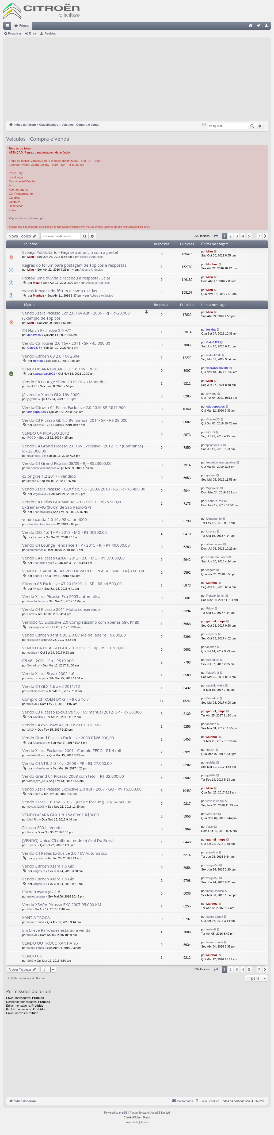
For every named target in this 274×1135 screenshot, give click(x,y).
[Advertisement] (137, 80)
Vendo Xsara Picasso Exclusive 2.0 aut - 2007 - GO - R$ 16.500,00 (82, 789)
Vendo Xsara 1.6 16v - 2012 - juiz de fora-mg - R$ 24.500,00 (76, 801)
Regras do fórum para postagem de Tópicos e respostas (74, 265)
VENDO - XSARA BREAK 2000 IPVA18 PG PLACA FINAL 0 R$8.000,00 (84, 570)
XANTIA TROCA (36, 917)
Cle (29, 909)
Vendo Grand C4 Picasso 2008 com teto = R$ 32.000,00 (73, 776)
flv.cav (37, 588)
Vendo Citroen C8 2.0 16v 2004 (50, 356)
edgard (37, 575)
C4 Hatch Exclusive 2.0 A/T (46, 330)
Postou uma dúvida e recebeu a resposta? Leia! (66, 278)
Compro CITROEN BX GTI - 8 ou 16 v (55, 699)
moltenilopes (41, 768)
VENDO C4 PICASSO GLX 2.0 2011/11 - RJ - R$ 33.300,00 (73, 647)
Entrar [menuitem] (260, 27)
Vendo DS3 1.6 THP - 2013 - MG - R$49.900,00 (64, 532)
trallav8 (32, 703)
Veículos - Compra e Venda (37, 138)
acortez (32, 652)
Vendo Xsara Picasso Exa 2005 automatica (61, 596)
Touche (32, 845)
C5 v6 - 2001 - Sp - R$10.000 (48, 660)
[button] (216, 236)
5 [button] (249, 236)
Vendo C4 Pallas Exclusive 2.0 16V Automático (64, 853)
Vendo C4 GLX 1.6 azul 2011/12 (51, 686)
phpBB (123, 1112)
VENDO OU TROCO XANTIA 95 (50, 943)
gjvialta (210, 762)
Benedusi (33, 665)
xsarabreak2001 (44, 373)
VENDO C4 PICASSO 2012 (45, 433)
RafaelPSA (213, 355)
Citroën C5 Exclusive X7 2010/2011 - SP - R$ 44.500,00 (72, 583)
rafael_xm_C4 (36, 781)
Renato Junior (36, 601)
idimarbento (35, 524)
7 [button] (259, 236)
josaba (211, 329)
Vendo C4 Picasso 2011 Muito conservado (61, 609)
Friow (31, 614)
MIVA (30, 729)
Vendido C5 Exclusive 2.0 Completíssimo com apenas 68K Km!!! (80, 622)
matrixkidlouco (36, 755)
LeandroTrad (41, 511)
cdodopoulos (36, 411)
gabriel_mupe (216, 621)
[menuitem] (251, 26)
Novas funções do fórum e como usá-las (59, 290)
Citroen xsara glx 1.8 (41, 891)
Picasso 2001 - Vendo (42, 827)
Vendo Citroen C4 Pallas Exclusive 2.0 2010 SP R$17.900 (73, 407)
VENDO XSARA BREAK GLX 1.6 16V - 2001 (60, 368)
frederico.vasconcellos (41, 468)
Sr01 (30, 960)
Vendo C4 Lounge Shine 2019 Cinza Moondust (65, 381)
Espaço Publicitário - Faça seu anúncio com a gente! (70, 252)
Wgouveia (39, 494)
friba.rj (210, 749)
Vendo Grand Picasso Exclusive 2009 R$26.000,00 (68, 737)
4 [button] (243, 236)
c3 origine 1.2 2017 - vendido (49, 476)
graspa (31, 480)
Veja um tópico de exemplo (26, 218)
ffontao (38, 360)
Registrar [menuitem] (268, 27)
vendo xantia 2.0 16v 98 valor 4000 (54, 519)
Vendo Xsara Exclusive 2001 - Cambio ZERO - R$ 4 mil (71, 750)
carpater (32, 639)
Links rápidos (8, 27)
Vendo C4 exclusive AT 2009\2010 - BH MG (61, 724)
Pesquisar (14, 33)
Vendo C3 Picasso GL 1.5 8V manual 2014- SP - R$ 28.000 (74, 420)
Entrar (33, 33)
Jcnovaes (34, 334)
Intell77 (32, 386)
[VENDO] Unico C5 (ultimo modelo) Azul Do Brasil (68, 840)
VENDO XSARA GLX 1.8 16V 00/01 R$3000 (60, 814)
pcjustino (38, 858)
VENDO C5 (32, 955)
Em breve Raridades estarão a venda (56, 930)
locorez (37, 537)
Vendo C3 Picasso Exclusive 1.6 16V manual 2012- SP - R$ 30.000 (82, 712)
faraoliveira (40, 742)
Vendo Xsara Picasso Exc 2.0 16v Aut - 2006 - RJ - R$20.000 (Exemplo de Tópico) (76, 315)
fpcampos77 (35, 455)
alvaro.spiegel (36, 678)
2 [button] (231, 236)
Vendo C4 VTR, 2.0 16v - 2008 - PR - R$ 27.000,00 (67, 763)
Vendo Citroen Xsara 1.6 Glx (48, 866)
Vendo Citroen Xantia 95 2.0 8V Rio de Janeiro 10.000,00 (74, 635)
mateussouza (36, 896)
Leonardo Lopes (43, 563)
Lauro (36, 794)
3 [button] (237, 236)
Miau (30, 256)
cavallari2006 (36, 806)
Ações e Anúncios (91, 256)
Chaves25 (39, 425)
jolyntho (32, 399)
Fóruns (24, 26)
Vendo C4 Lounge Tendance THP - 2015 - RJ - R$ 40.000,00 (76, 545)
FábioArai (212, 672)
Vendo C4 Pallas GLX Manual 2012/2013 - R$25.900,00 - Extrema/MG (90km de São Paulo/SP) (73, 504)
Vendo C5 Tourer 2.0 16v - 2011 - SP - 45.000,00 (66, 343)
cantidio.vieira (36, 691)
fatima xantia (35, 922)
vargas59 (39, 871)
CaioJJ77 (33, 347)
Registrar (51, 33)
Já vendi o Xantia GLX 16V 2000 (50, 394)
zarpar (37, 627)
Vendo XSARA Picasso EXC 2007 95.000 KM (61, 904)
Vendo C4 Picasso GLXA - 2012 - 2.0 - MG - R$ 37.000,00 (73, 558)
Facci (30, 832)
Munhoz (212, 264)
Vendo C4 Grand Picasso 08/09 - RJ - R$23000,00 (67, 463)
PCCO (31, 437)
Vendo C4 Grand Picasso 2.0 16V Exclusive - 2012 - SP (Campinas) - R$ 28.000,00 (83, 448)
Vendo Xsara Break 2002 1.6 (48, 673)
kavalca (38, 717)
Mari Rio (32, 819)
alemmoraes (35, 549)
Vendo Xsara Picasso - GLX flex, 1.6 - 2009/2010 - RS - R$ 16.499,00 (83, 489)
